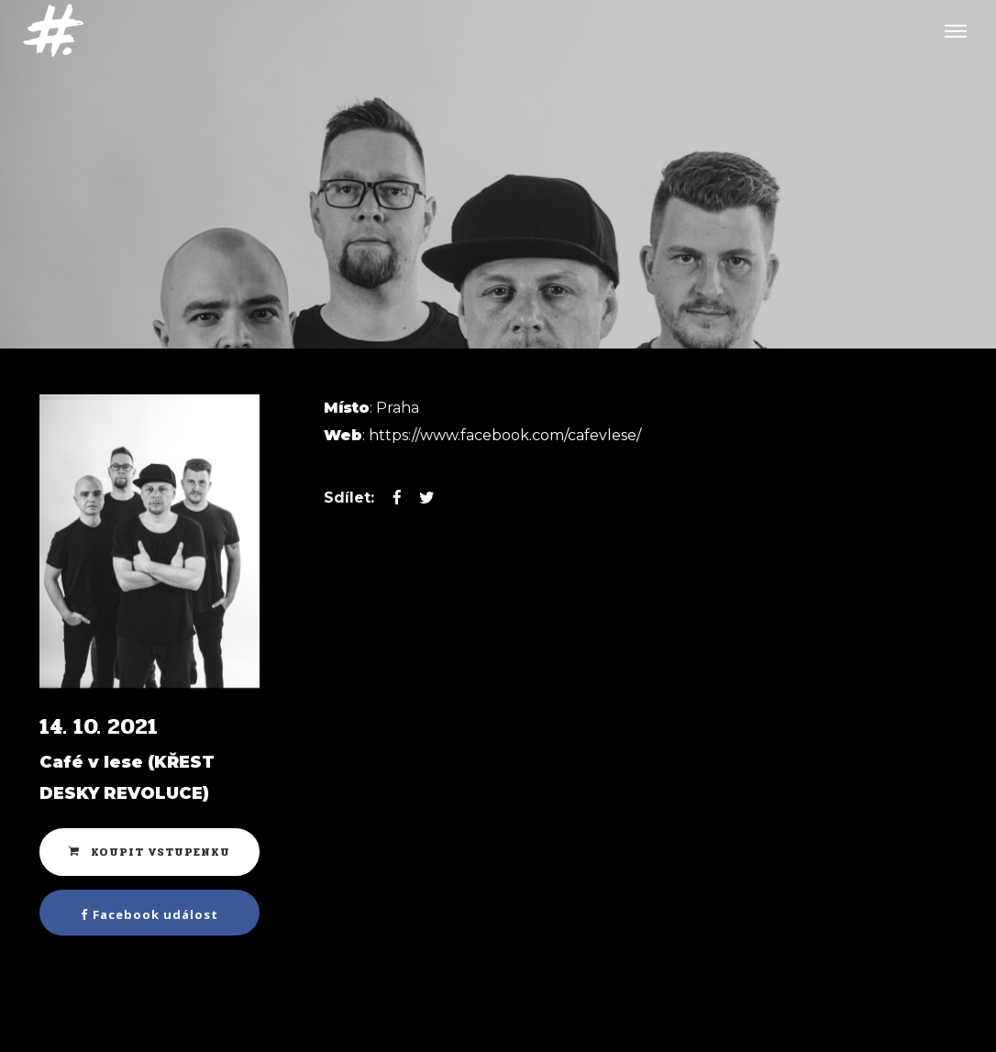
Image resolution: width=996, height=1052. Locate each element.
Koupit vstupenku (149, 852)
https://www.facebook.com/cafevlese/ (505, 435)
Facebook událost (149, 914)
